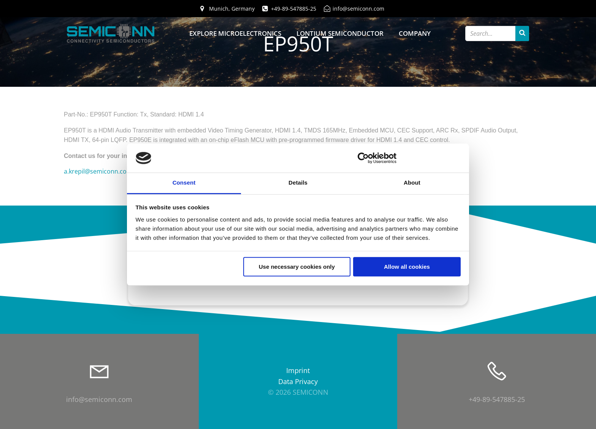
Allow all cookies (407, 267)
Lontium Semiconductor (340, 33)
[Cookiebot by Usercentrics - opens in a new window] (363, 158)
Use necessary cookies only (297, 267)
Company (415, 33)
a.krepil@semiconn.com (98, 171)
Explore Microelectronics (235, 33)
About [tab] (412, 183)
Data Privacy (298, 381)
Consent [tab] (184, 183)
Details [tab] (298, 183)
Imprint (298, 370)
